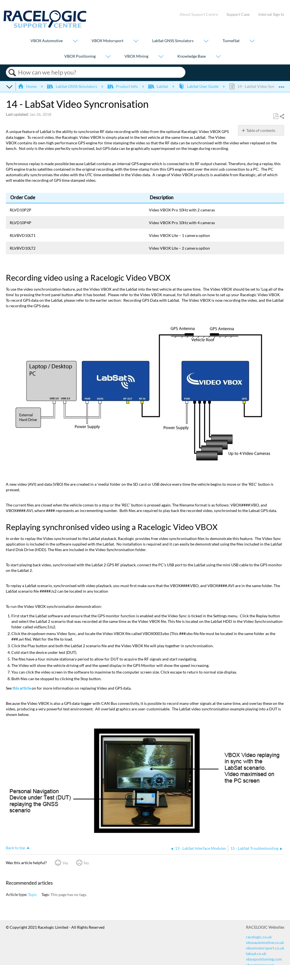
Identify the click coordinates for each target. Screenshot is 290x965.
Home (27, 86)
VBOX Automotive (46, 41)
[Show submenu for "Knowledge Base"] (218, 56)
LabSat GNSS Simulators (173, 41)
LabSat (158, 86)
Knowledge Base (191, 56)
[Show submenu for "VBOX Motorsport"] (135, 41)
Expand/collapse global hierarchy (9, 86)
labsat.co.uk (256, 953)
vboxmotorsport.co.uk (265, 948)
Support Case (238, 14)
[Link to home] (45, 26)
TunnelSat (231, 41)
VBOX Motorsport (107, 41)
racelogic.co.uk (259, 937)
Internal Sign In (271, 14)
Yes (65, 863)
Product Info (123, 86)
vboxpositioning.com (264, 959)
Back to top (15, 847)
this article (21, 688)
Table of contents (260, 130)
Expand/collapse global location (281, 84)
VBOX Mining (136, 56)
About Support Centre (199, 14)
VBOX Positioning (80, 56)
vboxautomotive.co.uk (265, 942)
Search (12, 72)
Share (281, 116)
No (86, 863)
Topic (32, 894)
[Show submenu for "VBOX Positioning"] (108, 56)
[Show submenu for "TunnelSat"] (252, 41)
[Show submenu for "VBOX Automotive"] (75, 41)
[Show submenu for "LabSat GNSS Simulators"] (206, 41)
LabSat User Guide (199, 86)
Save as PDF (275, 116)
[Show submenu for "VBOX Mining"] (160, 56)
